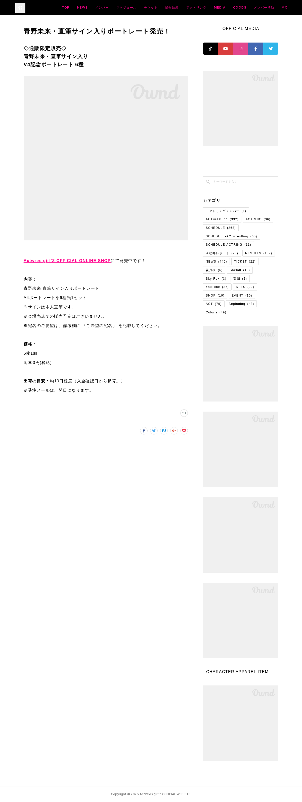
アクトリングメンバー (226, 211)
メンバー (141, 7)
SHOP (215, 295)
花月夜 (214, 270)
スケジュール (166, 7)
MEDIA (259, 7)
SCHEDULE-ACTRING (228, 244)
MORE (278, 7)
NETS (245, 287)
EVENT (242, 295)
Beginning (241, 304)
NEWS (122, 7)
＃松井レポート (222, 253)
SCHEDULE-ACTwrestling (231, 236)
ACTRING (258, 219)
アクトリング (236, 7)
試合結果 (211, 7)
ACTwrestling (222, 219)
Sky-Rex (216, 278)
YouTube (217, 287)
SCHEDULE (221, 228)
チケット (190, 7)
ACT (214, 304)
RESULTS (258, 253)
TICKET (245, 261)
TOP (105, 7)
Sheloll (240, 270)
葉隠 (240, 278)
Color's (216, 312)
